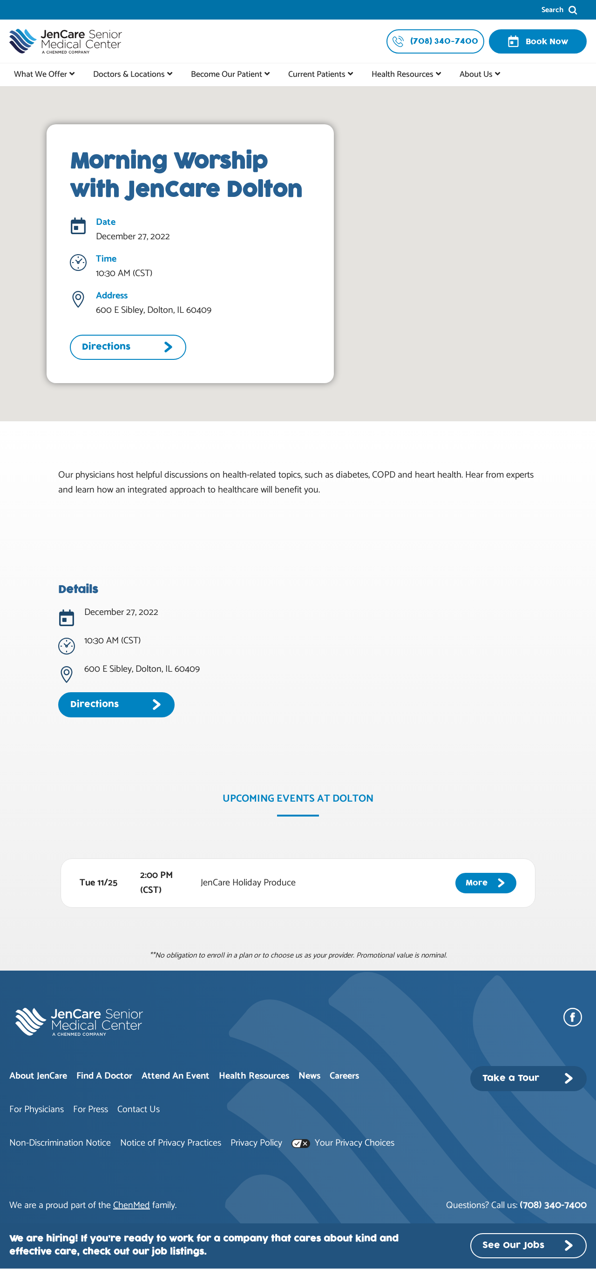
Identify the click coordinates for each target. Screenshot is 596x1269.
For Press (90, 1109)
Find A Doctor (104, 1076)
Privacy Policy (256, 1143)
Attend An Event (176, 1076)
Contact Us (138, 1109)
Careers (344, 1076)
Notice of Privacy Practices (170, 1143)
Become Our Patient (226, 74)
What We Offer (40, 74)
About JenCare (38, 1076)
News (309, 1076)
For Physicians (36, 1109)
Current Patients (316, 74)
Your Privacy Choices (342, 1143)
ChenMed (131, 1205)
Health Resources (402, 74)
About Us (476, 74)
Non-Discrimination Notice (60, 1143)
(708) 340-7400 (553, 1205)
